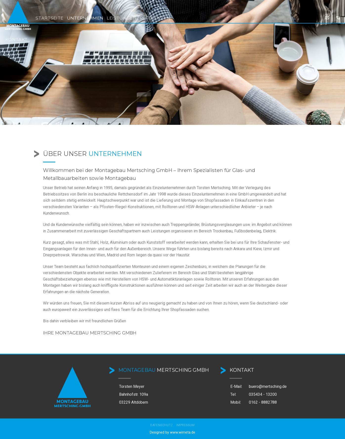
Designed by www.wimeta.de (172, 432)
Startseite (50, 18)
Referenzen (155, 18)
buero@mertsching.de (268, 386)
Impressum (185, 425)
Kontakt (16, 39)
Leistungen (121, 18)
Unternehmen (85, 18)
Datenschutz (161, 425)
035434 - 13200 (263, 394)
